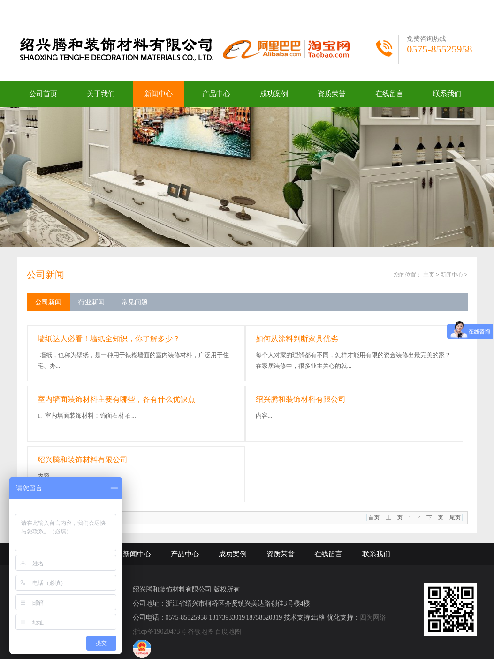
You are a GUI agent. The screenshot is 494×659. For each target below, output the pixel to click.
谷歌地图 (201, 631)
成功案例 (274, 93)
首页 (374, 517)
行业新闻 (91, 302)
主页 (428, 274)
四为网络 (373, 617)
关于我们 (101, 93)
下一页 (434, 517)
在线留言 (389, 93)
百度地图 (228, 631)
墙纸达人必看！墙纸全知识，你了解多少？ (109, 339)
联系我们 (447, 93)
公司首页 (43, 93)
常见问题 (135, 302)
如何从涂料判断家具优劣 (297, 339)
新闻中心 (158, 93)
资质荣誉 (332, 93)
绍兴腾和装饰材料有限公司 (301, 399)
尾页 (455, 517)
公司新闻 (45, 275)
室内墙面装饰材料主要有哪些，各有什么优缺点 (116, 399)
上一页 (394, 517)
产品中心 (216, 93)
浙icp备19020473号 (160, 631)
